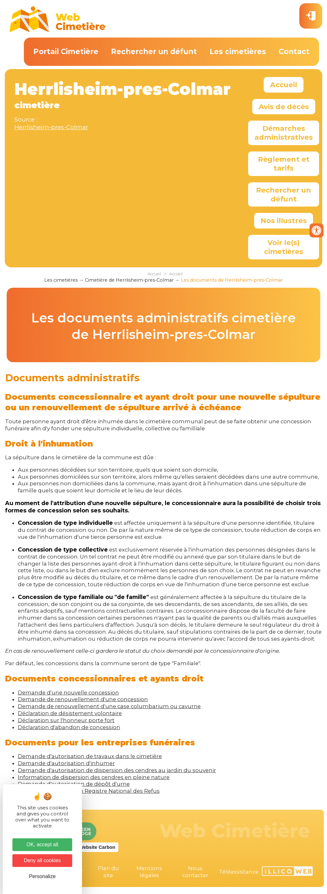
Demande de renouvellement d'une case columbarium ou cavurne (109, 706)
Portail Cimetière (65, 51)
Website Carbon (97, 847)
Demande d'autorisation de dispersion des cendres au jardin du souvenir (117, 770)
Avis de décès (284, 106)
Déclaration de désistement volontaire (70, 713)
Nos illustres (284, 220)
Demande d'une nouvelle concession (68, 692)
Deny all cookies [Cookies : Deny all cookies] (42, 860)
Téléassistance (239, 872)
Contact (294, 51)
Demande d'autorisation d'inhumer (66, 763)
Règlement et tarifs (284, 163)
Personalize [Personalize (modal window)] (42, 876)
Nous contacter (195, 871)
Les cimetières (238, 51)
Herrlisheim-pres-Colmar (51, 127)
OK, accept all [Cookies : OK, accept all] (42, 844)
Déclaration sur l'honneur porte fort (66, 720)
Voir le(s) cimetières (283, 247)
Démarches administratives (283, 132)
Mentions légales (149, 871)
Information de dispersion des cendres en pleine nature (94, 777)
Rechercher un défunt (154, 51)
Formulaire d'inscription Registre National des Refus (89, 791)
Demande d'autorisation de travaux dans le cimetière (90, 756)
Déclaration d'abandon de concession (69, 727)
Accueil (283, 85)
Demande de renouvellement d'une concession (83, 699)
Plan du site (108, 871)
